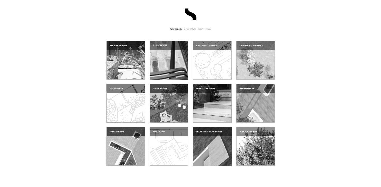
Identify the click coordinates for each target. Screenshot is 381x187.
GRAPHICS (190, 29)
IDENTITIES (204, 29)
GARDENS (176, 29)
